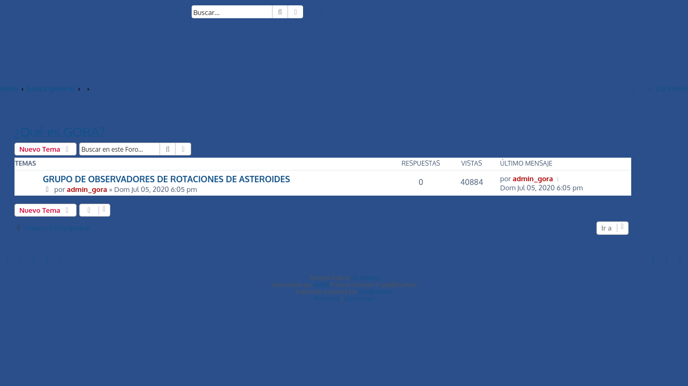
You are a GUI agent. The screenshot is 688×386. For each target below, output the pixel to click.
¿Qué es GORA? (59, 131)
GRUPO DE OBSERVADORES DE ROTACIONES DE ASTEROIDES (166, 179)
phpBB (322, 284)
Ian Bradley (365, 277)
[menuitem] (308, 13)
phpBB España (375, 291)
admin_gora (87, 189)
